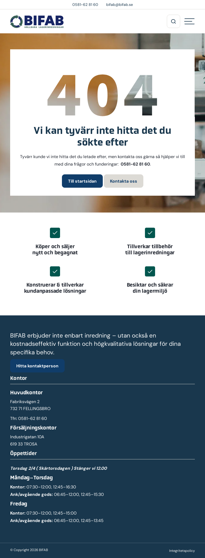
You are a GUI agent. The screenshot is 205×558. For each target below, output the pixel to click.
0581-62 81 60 (135, 164)
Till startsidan (82, 181)
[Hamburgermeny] (189, 21)
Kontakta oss (123, 181)
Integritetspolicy (182, 551)
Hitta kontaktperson (37, 365)
